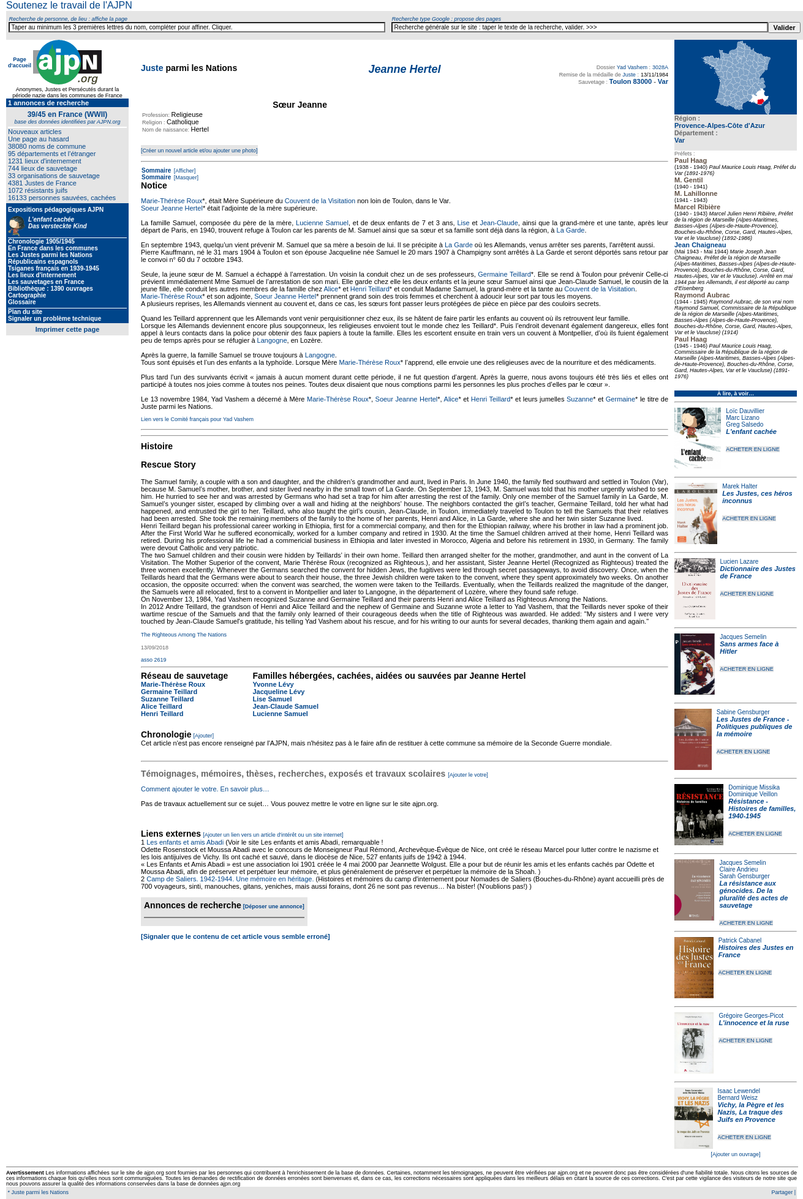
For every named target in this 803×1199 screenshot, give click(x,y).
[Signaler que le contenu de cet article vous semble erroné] (235, 936)
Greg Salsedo (744, 424)
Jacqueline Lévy (278, 691)
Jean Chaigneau (700, 244)
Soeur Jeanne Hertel (172, 208)
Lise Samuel (272, 699)
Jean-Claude (499, 222)
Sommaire (156, 170)
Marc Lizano (742, 417)
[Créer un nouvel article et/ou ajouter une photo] (199, 151)
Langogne (272, 340)
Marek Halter (739, 486)
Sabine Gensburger (743, 712)
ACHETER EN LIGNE (753, 449)
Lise (463, 222)
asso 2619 (154, 660)
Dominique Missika (754, 787)
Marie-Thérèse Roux (171, 200)
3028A (660, 67)
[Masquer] (185, 177)
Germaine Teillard (504, 274)
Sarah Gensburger (744, 876)
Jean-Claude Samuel (285, 706)
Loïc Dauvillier (745, 411)
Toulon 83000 (630, 81)
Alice (330, 289)
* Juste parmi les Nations (37, 1192)
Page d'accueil (19, 62)
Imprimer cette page (68, 329)
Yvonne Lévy (272, 684)
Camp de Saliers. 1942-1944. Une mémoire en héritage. (230, 879)
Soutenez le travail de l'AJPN (69, 5)
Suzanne (580, 399)
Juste (152, 68)
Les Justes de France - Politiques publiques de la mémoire (754, 726)
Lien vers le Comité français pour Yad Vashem (197, 419)
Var (663, 81)
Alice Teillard (162, 706)
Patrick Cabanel (740, 940)
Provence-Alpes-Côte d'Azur (719, 125)
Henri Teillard (370, 289)
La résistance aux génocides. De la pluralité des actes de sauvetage (753, 894)
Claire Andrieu (738, 869)
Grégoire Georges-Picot (750, 1015)
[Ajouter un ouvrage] (735, 1154)
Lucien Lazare (739, 561)
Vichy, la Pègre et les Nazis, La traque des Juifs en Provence (751, 1112)
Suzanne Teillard (167, 699)
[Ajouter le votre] (468, 775)
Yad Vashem (632, 67)
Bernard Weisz (738, 1097)
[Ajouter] (204, 736)
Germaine (620, 399)
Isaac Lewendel (739, 1091)
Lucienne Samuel (322, 222)
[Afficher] (183, 171)
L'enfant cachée (751, 431)
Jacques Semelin (743, 636)
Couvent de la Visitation (320, 200)
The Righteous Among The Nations (184, 635)
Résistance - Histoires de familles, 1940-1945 (762, 808)
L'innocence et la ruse (753, 1022)
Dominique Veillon (752, 794)
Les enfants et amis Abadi (185, 842)
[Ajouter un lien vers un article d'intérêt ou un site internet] (273, 835)
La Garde (571, 230)
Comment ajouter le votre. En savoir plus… (205, 789)
